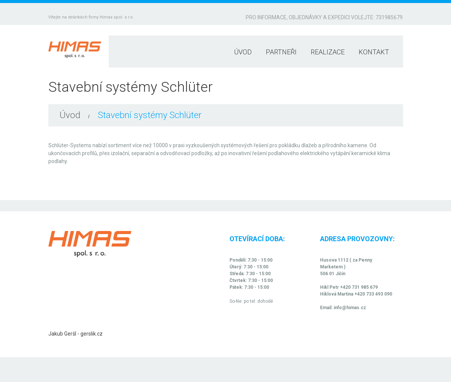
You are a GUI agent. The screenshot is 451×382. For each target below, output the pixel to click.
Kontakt (374, 52)
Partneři (281, 52)
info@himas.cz (350, 307)
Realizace (328, 52)
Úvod (243, 52)
